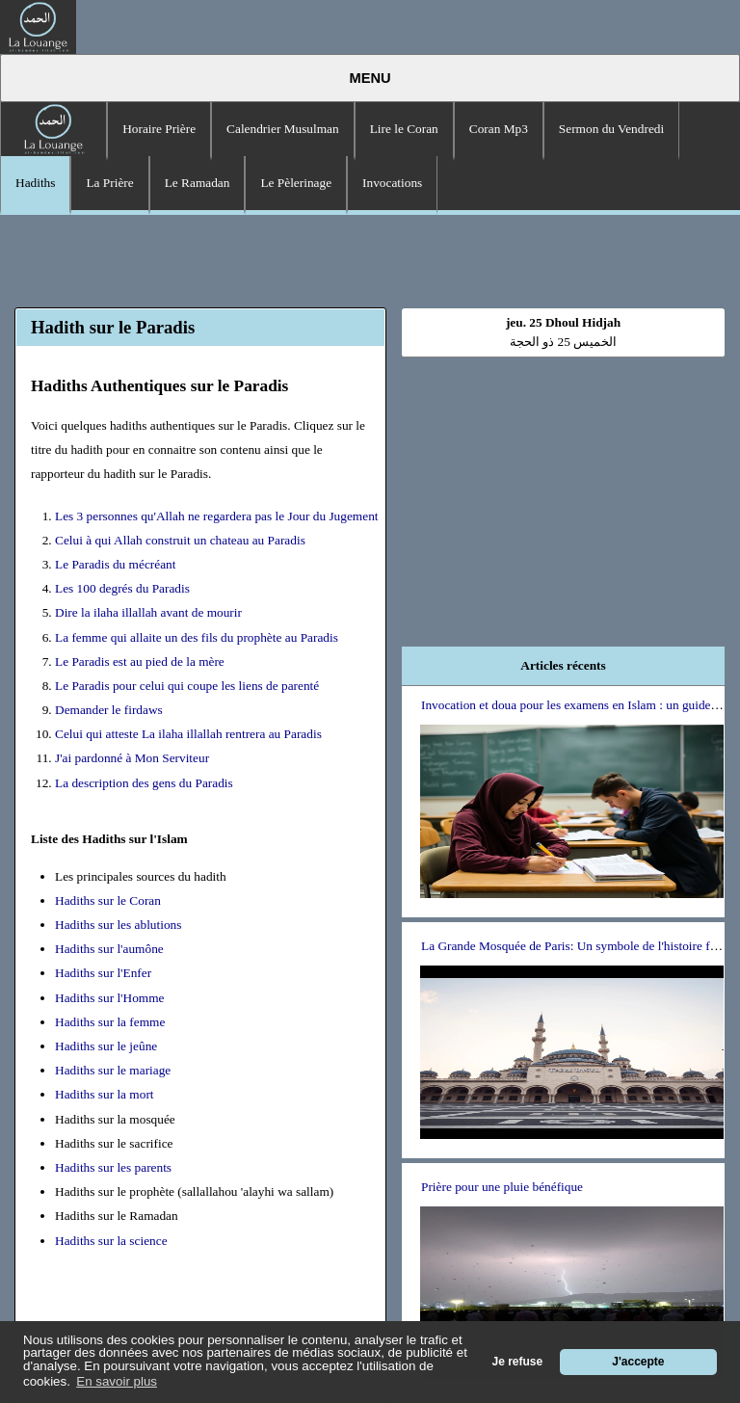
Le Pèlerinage (295, 182)
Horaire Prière (159, 128)
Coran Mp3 (498, 128)
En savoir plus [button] (116, 1381)
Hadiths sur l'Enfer (103, 973)
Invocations (392, 182)
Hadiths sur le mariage (113, 1070)
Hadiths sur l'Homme (109, 998)
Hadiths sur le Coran (108, 900)
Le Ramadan (197, 182)
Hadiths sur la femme (110, 1022)
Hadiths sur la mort (104, 1094)
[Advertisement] (370, 258)
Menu (369, 78)
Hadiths (35, 182)
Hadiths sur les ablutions (118, 924)
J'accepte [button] (638, 1361)
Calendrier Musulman (282, 128)
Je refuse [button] (517, 1361)
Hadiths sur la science (111, 1240)
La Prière (109, 182)
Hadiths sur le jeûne (106, 1046)
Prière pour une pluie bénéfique (502, 1186)
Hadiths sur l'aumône (109, 948)
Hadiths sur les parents (113, 1167)
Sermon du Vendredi (611, 128)
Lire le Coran (404, 128)
